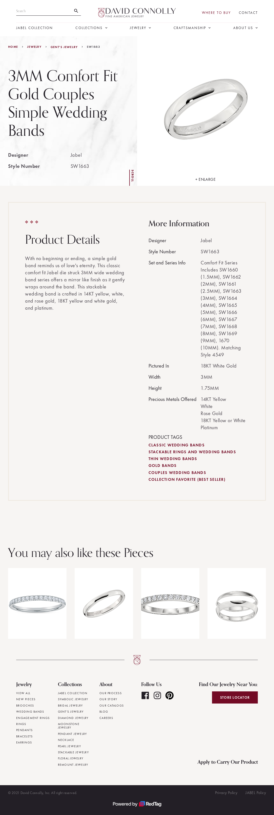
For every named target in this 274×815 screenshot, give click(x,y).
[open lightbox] (205, 111)
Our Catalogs (111, 705)
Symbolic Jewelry (73, 699)
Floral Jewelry (70, 758)
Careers (106, 718)
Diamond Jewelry (73, 718)
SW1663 (93, 47)
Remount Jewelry (73, 764)
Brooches (25, 705)
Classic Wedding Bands (177, 445)
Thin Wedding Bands (173, 458)
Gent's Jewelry (64, 47)
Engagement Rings (33, 718)
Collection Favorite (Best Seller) (187, 479)
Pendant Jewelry (72, 734)
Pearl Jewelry (69, 746)
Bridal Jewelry (70, 705)
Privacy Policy (226, 792)
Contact (248, 13)
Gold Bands (163, 465)
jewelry (34, 47)
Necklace (66, 740)
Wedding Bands (30, 711)
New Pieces (26, 699)
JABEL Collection (34, 28)
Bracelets (24, 736)
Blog (103, 711)
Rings (21, 724)
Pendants (24, 730)
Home (13, 47)
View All (23, 693)
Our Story (108, 699)
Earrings (24, 742)
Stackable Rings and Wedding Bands (192, 451)
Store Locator (235, 697)
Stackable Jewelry (73, 752)
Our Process (110, 693)
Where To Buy (216, 13)
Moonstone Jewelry (68, 726)
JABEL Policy (255, 792)
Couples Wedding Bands (177, 472)
